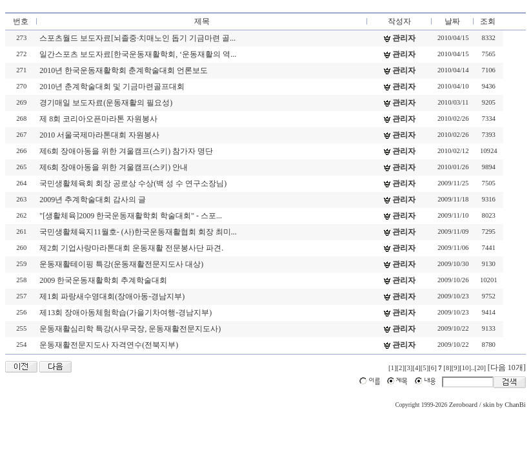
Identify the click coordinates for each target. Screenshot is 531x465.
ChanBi (515, 404)
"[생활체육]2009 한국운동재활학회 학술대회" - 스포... (130, 215)
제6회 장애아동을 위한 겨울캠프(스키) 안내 (113, 167)
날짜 (452, 21)
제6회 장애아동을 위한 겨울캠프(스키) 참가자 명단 (126, 151)
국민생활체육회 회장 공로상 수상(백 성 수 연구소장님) (132, 183)
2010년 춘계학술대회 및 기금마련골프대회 (112, 86)
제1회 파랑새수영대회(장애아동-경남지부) (112, 296)
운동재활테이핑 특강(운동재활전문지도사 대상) (121, 264)
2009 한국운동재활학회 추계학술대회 (103, 280)
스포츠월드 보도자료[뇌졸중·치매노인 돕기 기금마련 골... (137, 38)
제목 (202, 21)
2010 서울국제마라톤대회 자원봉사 (99, 135)
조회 (488, 21)
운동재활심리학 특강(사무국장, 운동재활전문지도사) (130, 328)
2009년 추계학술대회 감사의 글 (92, 199)
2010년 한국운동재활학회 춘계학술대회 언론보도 (123, 70)
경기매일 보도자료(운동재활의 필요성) (105, 102)
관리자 (404, 38)
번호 (20, 21)
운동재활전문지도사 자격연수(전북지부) (108, 344)
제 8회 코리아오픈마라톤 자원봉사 (98, 118)
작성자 (399, 21)
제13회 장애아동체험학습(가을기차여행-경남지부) (125, 312)
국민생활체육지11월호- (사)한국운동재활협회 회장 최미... (138, 231)
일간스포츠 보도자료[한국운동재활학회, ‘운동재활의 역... (137, 54)
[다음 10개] (507, 367)
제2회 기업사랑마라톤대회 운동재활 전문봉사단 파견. (131, 248)
